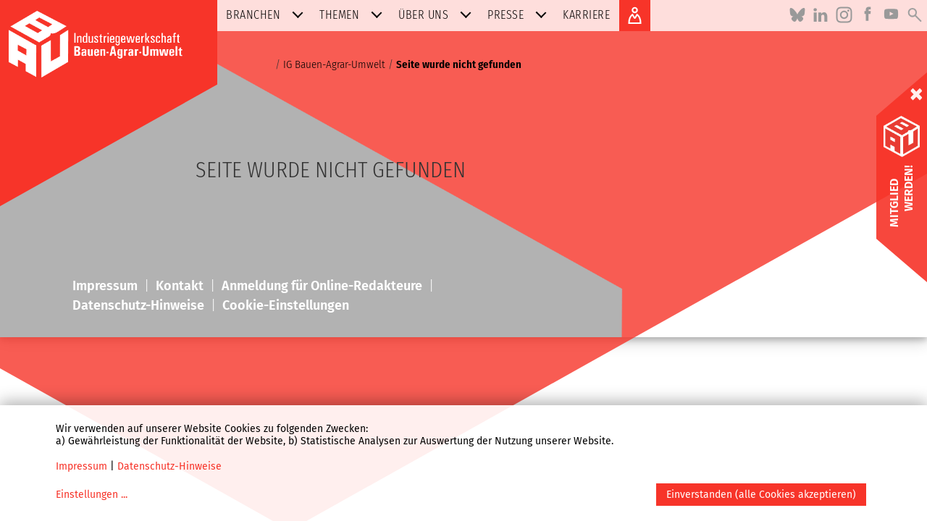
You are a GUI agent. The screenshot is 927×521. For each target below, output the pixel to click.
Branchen (267, 15)
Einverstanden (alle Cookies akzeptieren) (761, 494)
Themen (353, 15)
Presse (520, 15)
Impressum (81, 466)
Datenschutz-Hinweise (169, 466)
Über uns (437, 15)
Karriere (586, 15)
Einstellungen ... (91, 494)
